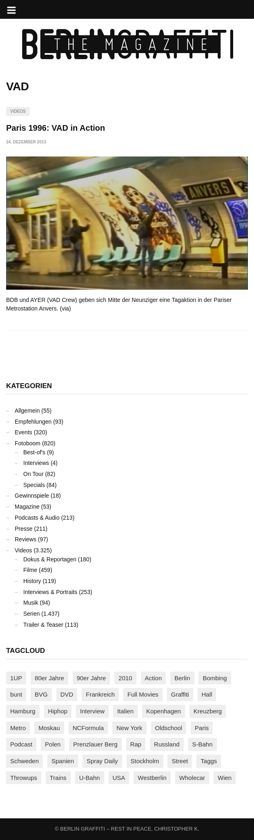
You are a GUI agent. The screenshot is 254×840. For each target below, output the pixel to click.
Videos (18, 111)
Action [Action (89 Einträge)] (153, 678)
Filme (30, 570)
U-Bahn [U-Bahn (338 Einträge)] (89, 777)
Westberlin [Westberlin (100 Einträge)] (152, 777)
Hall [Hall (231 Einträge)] (207, 694)
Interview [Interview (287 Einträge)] (92, 711)
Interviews (36, 463)
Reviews (25, 539)
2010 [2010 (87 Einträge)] (125, 678)
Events (23, 432)
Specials (34, 485)
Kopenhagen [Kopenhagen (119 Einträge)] (163, 711)
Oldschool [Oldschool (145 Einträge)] (169, 727)
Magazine (27, 506)
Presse (24, 528)
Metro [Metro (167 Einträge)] (18, 727)
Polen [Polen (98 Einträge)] (52, 744)
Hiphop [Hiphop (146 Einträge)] (58, 711)
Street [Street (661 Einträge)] (180, 760)
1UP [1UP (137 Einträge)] (16, 678)
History (32, 581)
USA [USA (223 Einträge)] (119, 777)
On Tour (33, 474)
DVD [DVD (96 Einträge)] (67, 694)
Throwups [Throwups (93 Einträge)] (23, 777)
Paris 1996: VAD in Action (55, 127)
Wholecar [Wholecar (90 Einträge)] (192, 777)
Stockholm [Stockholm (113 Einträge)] (145, 760)
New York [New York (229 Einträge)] (129, 727)
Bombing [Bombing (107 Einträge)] (215, 678)
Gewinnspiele (32, 495)
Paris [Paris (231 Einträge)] (202, 727)
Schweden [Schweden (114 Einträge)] (24, 760)
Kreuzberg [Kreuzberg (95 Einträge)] (208, 711)
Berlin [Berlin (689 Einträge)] (182, 678)
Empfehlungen (33, 421)
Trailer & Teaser (43, 624)
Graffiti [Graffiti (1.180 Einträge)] (180, 694)
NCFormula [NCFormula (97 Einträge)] (88, 727)
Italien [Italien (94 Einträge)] (125, 711)
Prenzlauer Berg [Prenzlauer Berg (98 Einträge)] (95, 744)
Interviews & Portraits (50, 592)
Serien (31, 613)
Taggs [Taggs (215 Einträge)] (209, 760)
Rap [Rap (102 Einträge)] (136, 744)
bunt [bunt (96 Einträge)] (16, 694)
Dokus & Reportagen (49, 559)
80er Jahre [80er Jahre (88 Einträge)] (49, 678)
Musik (30, 602)
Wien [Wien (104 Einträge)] (225, 777)
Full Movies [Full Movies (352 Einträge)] (142, 694)
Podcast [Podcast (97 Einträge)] (21, 744)
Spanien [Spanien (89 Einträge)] (62, 760)
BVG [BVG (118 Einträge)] (41, 694)
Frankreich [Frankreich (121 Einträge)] (100, 694)
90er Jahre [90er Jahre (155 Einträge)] (91, 678)
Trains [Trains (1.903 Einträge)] (58, 777)
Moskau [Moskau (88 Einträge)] (49, 727)
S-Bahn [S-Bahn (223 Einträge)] (202, 744)
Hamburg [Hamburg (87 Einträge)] (23, 711)
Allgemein (27, 410)
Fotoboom (27, 443)
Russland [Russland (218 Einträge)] (167, 744)
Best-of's (34, 452)
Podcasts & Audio (37, 517)
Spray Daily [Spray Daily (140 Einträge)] (102, 760)
